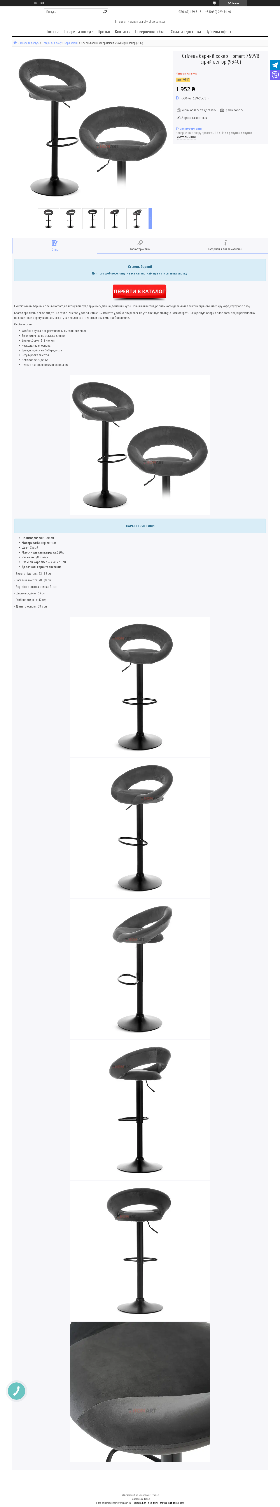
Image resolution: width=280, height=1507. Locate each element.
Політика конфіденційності (171, 1502)
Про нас (104, 32)
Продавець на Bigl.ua (140, 1498)
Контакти (123, 32)
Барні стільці (71, 43)
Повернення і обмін (150, 32)
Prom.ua (155, 1495)
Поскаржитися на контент (145, 1502)
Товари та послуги (78, 32)
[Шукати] (105, 11)
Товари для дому (51, 43)
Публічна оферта (219, 32)
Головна (53, 32)
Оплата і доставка (186, 32)
